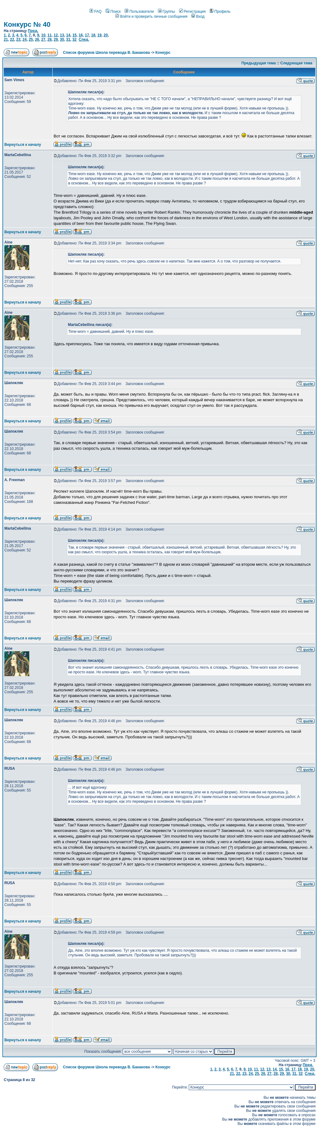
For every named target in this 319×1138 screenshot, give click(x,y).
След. (84, 39)
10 (43, 35)
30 (62, 39)
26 (37, 39)
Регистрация (192, 11)
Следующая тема (296, 63)
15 (74, 35)
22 (12, 39)
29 (56, 39)
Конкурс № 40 (27, 24)
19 (100, 35)
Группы (166, 11)
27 (43, 39)
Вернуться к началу (22, 144)
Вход (197, 16)
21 (6, 39)
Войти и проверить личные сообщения (151, 16)
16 (81, 35)
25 (31, 39)
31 (68, 39)
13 (62, 35)
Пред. (33, 31)
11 (49, 35)
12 (56, 35)
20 (106, 35)
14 (68, 35)
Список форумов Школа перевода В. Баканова (106, 52)
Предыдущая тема (258, 63)
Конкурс (162, 52)
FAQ (95, 11)
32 (74, 39)
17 (87, 35)
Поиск (113, 11)
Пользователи (139, 11)
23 (18, 39)
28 (49, 39)
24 (24, 39)
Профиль (220, 11)
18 (93, 35)
